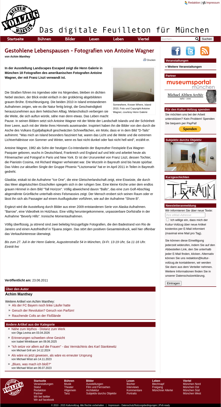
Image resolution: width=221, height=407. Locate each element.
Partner (38, 393)
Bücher (130, 384)
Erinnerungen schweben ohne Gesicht (38, 338)
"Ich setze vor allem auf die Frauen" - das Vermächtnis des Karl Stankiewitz (64, 346)
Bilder (70, 39)
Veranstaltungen (43, 384)
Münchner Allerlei (162, 390)
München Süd (191, 390)
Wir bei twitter (42, 396)
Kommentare (134, 390)
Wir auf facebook (44, 399)
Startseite (15, 39)
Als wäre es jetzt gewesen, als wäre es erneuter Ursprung (51, 355)
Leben (118, 39)
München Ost (191, 387)
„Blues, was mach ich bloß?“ (31, 364)
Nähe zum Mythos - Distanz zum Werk (38, 329)
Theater (68, 387)
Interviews (132, 387)
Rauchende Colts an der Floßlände (36, 315)
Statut (37, 387)
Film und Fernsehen (98, 387)
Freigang (157, 387)
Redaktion (192, 2)
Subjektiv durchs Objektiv (101, 393)
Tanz (67, 393)
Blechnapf (158, 384)
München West (192, 393)
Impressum (211, 2)
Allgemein (70, 390)
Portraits (131, 393)
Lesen (94, 39)
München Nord (192, 384)
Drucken (149, 59)
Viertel (143, 39)
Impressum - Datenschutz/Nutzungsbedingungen (132, 405)
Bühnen (44, 39)
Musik (67, 384)
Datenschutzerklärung (190, 275)
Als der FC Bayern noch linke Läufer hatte (41, 305)
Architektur (92, 390)
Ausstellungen (94, 384)
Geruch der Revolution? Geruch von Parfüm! (43, 310)
